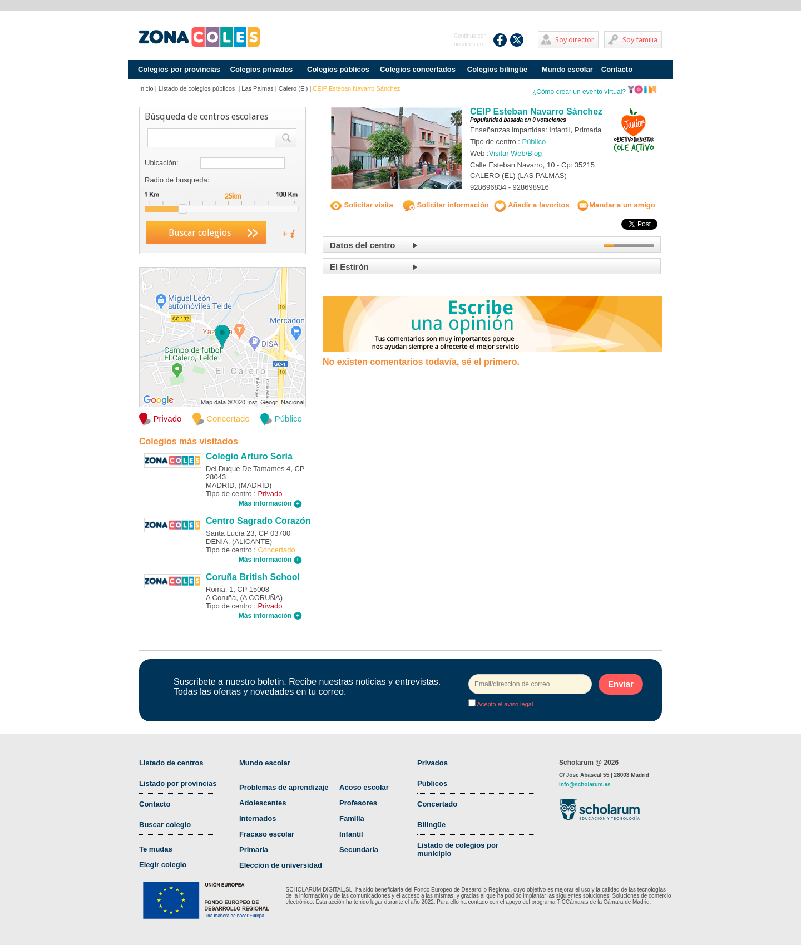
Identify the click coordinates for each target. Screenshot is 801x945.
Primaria (253, 849)
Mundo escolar (567, 69)
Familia (351, 818)
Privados (432, 763)
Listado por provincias (177, 783)
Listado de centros (171, 763)
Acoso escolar (364, 787)
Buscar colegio (165, 824)
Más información (270, 503)
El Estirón (349, 266)
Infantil (351, 834)
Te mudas (155, 849)
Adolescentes (262, 803)
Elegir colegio (162, 864)
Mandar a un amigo (616, 205)
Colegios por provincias (179, 69)
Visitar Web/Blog (515, 153)
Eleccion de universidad (280, 865)
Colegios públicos (338, 69)
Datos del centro (362, 245)
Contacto (616, 69)
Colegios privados (261, 69)
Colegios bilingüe (497, 69)
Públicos (432, 783)
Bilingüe (431, 824)
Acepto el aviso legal (504, 704)
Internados (257, 818)
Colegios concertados (418, 69)
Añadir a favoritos (532, 205)
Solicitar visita (361, 205)
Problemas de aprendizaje (283, 787)
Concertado (437, 804)
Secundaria (358, 849)
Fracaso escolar (266, 834)
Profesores (358, 803)
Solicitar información (446, 205)
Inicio (146, 88)
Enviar (621, 684)
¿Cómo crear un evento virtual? (594, 92)
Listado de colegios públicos (198, 88)
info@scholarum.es (585, 784)
